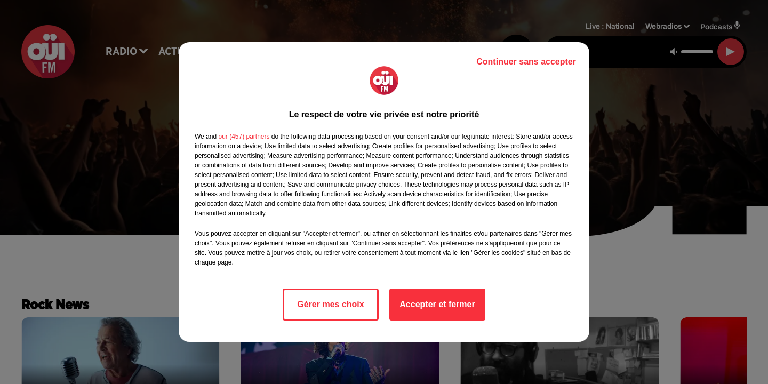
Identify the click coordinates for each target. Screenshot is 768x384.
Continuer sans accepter (526, 61)
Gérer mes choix (330, 304)
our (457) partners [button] (243, 136)
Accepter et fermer (437, 304)
